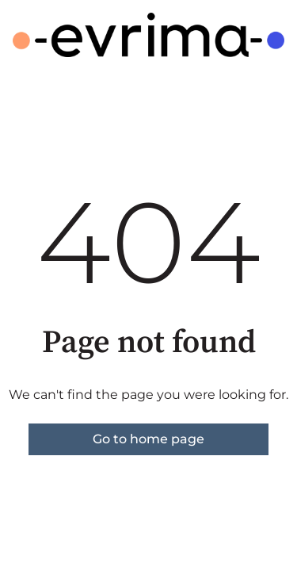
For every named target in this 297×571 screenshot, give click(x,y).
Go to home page (148, 438)
